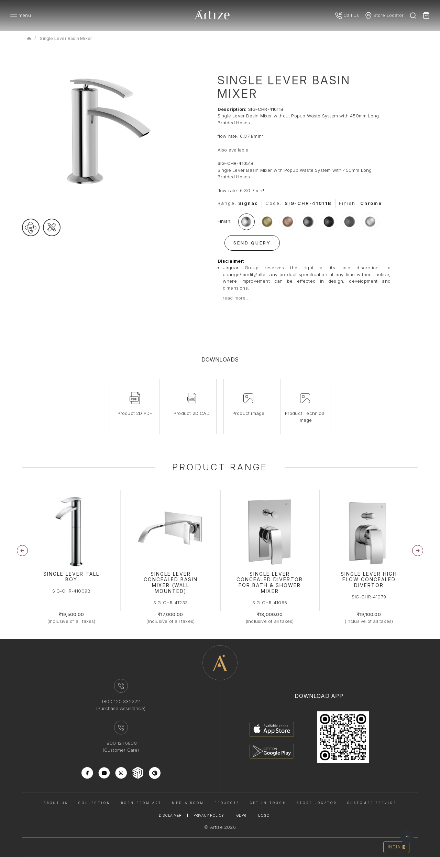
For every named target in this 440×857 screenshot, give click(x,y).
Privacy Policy (209, 815)
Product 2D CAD (192, 413)
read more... (236, 298)
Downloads (220, 359)
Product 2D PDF (135, 413)
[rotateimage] (31, 227)
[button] (417, 550)
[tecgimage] (51, 227)
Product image (248, 413)
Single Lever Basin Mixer (66, 38)
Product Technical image (305, 416)
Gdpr (241, 815)
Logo (264, 815)
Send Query (252, 242)
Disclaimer (170, 815)
